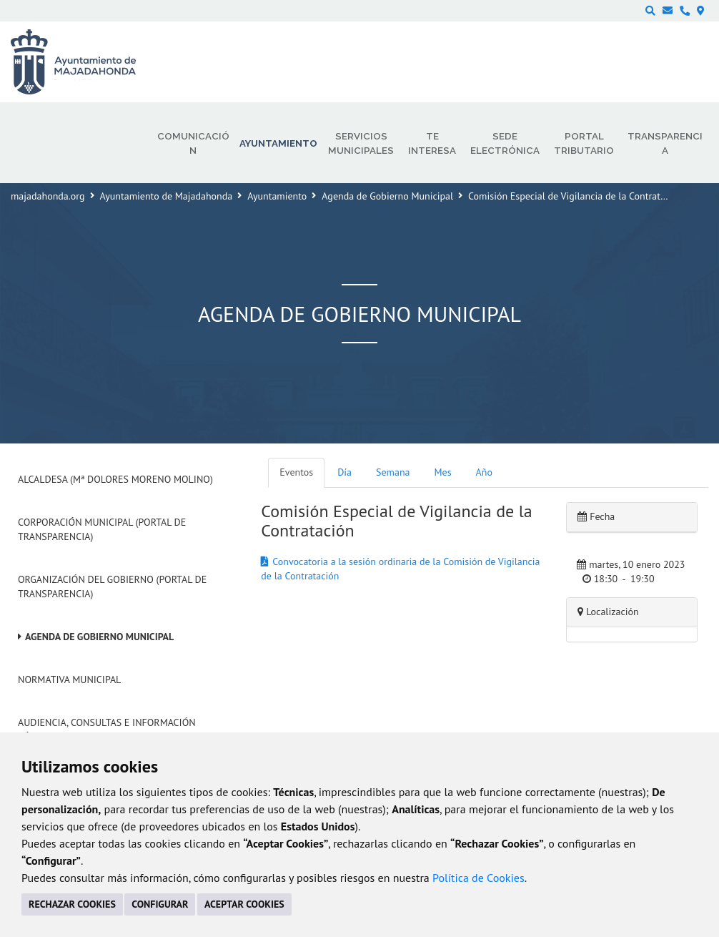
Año (484, 472)
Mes (443, 472)
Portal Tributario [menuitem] (584, 143)
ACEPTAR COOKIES (244, 904)
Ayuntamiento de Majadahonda (166, 196)
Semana (393, 472)
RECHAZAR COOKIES (72, 904)
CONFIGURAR (160, 904)
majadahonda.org (48, 196)
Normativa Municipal (69, 679)
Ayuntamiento (277, 196)
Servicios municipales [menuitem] (361, 143)
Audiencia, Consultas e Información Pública (107, 729)
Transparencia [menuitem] (665, 143)
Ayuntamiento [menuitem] (278, 143)
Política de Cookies (478, 877)
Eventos (296, 472)
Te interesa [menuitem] (432, 143)
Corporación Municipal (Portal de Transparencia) (102, 529)
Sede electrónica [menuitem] (505, 143)
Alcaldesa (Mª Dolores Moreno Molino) (115, 479)
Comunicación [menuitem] (193, 143)
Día (344, 472)
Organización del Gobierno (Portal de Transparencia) (112, 586)
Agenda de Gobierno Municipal (387, 196)
